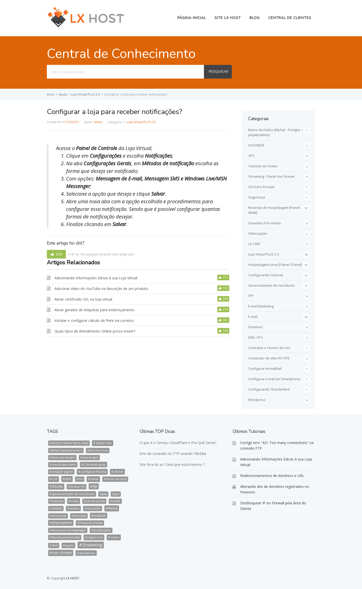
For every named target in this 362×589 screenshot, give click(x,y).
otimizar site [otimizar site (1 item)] (59, 516)
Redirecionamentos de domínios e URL (272, 475)
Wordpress (256, 399)
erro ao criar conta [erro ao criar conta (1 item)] (116, 479)
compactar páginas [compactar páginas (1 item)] (62, 471)
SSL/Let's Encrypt (261, 187)
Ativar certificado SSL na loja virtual (83, 299)
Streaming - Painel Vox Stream (271, 176)
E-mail (252, 316)
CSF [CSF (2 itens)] (55, 479)
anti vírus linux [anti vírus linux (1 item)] (98, 450)
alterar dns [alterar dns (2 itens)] (104, 443)
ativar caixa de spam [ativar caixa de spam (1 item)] (63, 457)
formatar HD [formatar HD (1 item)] (77, 486)
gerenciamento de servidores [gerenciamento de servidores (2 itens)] (73, 494)
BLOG (255, 17)
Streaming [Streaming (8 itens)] (92, 545)
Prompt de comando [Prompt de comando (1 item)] (91, 523)
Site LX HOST (228, 17)
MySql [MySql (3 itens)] (113, 508)
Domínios (255, 327)
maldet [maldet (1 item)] (116, 501)
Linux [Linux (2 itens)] (75, 501)
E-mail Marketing (261, 306)
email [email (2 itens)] (95, 479)
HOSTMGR (256, 145)
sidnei (98, 122)
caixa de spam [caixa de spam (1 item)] (90, 457)
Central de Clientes (289, 17)
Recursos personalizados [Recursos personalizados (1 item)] (66, 537)
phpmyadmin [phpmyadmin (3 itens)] (62, 522)
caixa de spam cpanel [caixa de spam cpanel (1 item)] (64, 464)
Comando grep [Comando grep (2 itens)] (95, 464)
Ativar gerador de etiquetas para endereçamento (94, 309)
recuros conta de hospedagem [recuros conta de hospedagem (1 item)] (69, 530)
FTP (251, 295)
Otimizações (257, 233)
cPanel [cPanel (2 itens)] (118, 471)
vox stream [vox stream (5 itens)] (62, 552)
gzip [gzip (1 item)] (116, 494)
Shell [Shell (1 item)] (55, 545)
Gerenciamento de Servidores (271, 285)
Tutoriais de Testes (263, 166)
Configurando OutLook (265, 275)
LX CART (254, 244)
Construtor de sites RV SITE (269, 358)
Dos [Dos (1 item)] (81, 479)
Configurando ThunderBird (269, 389)
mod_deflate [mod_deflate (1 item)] (94, 508)
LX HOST (72, 578)
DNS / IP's (255, 337)
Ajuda (63, 94)
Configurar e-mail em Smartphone (274, 379)
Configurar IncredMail (264, 368)
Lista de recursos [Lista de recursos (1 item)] (95, 501)
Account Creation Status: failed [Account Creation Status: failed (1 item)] (70, 443)
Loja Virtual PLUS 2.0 (85, 94)
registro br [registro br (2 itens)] (95, 537)
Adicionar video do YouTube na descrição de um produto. (101, 288)
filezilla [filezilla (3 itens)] (57, 486)
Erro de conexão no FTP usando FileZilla (173, 453)
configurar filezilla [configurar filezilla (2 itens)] (93, 471)
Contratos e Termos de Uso (269, 347)
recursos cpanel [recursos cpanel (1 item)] (102, 530)
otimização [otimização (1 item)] (80, 516)
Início (50, 94)
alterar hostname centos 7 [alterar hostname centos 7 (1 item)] (67, 450)
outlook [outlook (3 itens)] (100, 515)
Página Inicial (191, 17)
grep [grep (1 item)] (104, 494)
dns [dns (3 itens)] (68, 478)
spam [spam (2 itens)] (70, 545)
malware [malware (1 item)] (74, 508)
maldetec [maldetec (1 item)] (57, 508)
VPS (251, 155)
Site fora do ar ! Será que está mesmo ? (172, 464)
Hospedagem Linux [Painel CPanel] (275, 264)
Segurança (256, 197)
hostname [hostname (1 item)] (57, 501)
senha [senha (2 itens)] (115, 537)
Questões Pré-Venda (264, 223)
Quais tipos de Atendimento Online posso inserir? (94, 331)
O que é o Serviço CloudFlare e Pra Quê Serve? (178, 442)
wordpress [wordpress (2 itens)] (87, 553)
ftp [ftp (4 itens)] (95, 486)
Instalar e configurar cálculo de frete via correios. (94, 320)
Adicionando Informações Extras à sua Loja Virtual (95, 277)
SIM (59, 254)
